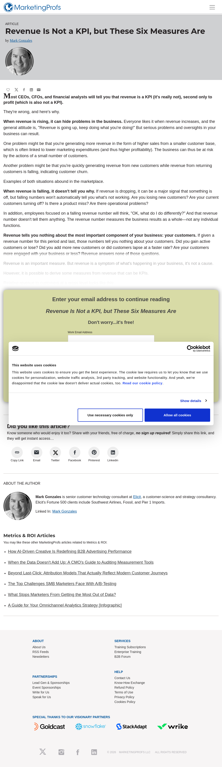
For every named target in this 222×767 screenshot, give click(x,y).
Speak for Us (42, 697)
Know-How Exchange (130, 683)
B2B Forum (123, 656)
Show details (190, 400)
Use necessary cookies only (110, 415)
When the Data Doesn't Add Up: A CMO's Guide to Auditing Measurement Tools (80, 562)
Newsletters (41, 656)
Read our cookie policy (142, 383)
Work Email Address (80, 332)
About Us (39, 647)
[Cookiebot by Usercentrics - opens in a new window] (190, 348)
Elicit (137, 497)
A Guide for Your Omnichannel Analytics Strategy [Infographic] (65, 605)
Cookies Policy (125, 702)
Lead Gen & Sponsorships (51, 683)
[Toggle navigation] (212, 7)
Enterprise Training (128, 652)
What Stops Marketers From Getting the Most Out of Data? (62, 594)
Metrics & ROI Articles (29, 535)
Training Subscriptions (130, 647)
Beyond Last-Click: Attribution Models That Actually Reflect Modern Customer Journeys (88, 573)
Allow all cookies (177, 415)
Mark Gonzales (21, 40)
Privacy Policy (124, 697)
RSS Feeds (41, 652)
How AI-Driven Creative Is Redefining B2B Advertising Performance (70, 551)
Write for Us (41, 692)
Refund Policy (124, 687)
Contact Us (122, 678)
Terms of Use (124, 692)
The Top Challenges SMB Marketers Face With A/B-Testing (62, 583)
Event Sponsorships (47, 687)
